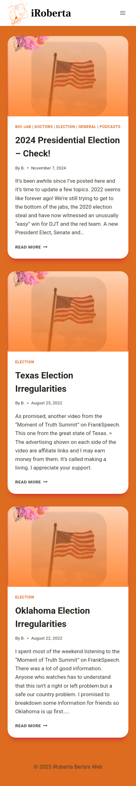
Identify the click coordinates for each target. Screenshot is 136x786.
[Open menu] (122, 13)
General (87, 127)
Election (65, 127)
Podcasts (110, 127)
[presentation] (68, 76)
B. (23, 167)
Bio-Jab (23, 127)
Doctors (44, 127)
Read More (31, 246)
